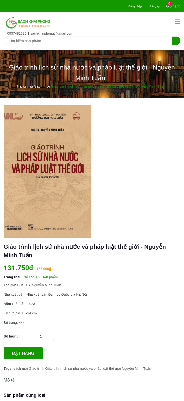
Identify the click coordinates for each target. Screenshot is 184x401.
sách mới (21, 368)
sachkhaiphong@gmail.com (52, 33)
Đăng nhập (135, 6)
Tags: (9, 368)
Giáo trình (36, 368)
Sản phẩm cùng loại (24, 395)
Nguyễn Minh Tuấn (136, 368)
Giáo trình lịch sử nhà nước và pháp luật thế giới (83, 368)
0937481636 (16, 33)
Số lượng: (12, 336)
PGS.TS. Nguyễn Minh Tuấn (40, 285)
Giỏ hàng (173, 6)
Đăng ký (155, 6)
